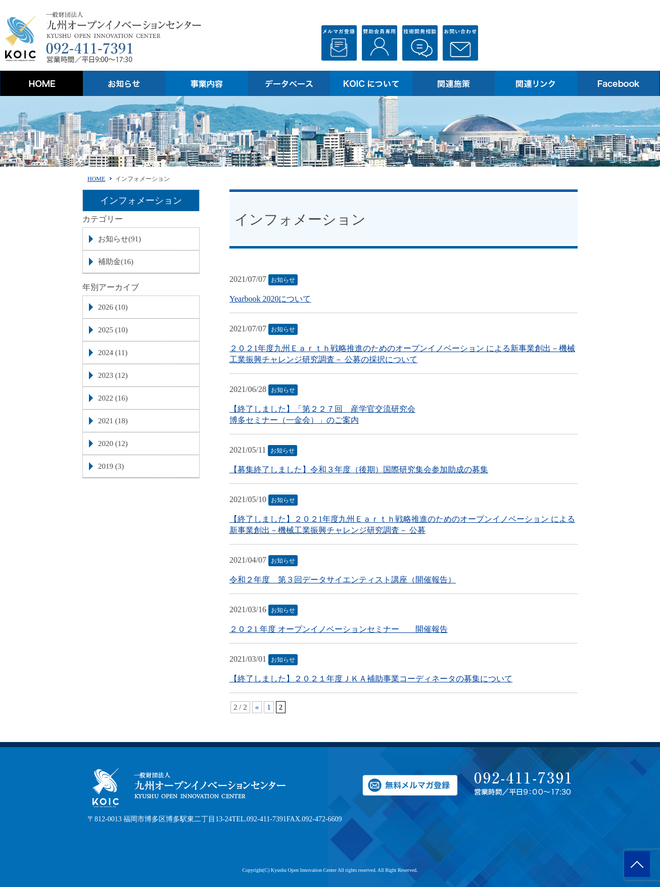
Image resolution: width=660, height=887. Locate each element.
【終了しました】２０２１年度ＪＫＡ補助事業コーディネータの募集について (370, 678)
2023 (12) (113, 375)
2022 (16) (113, 398)
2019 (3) (111, 466)
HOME (42, 83)
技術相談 (420, 43)
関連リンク (536, 83)
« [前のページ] (257, 707)
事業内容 (206, 83)
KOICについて (371, 83)
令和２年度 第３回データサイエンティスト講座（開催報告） (342, 579)
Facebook (618, 83)
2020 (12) (113, 443)
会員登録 (379, 43)
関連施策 (453, 83)
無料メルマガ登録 (339, 43)
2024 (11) (112, 353)
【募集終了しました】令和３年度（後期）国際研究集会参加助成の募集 (358, 469)
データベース (289, 83)
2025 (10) (113, 330)
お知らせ (124, 83)
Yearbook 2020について (270, 298)
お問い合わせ (460, 43)
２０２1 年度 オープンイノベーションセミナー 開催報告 (338, 629)
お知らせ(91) (119, 239)
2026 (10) (113, 307)
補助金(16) (115, 262)
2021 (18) (113, 421)
